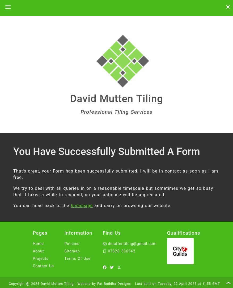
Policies (71, 244)
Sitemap (72, 251)
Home (38, 244)
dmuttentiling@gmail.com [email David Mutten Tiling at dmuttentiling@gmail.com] (130, 244)
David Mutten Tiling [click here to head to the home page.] (116, 99)
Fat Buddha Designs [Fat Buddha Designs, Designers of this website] (114, 284)
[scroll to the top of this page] (228, 283)
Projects (40, 258)
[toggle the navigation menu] (7, 7)
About (38, 251)
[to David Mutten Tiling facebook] (105, 267)
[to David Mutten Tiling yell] (120, 267)
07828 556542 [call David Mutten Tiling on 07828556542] (119, 251)
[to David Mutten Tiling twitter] (112, 267)
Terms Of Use (77, 258)
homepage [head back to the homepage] (82, 205)
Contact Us (43, 266)
